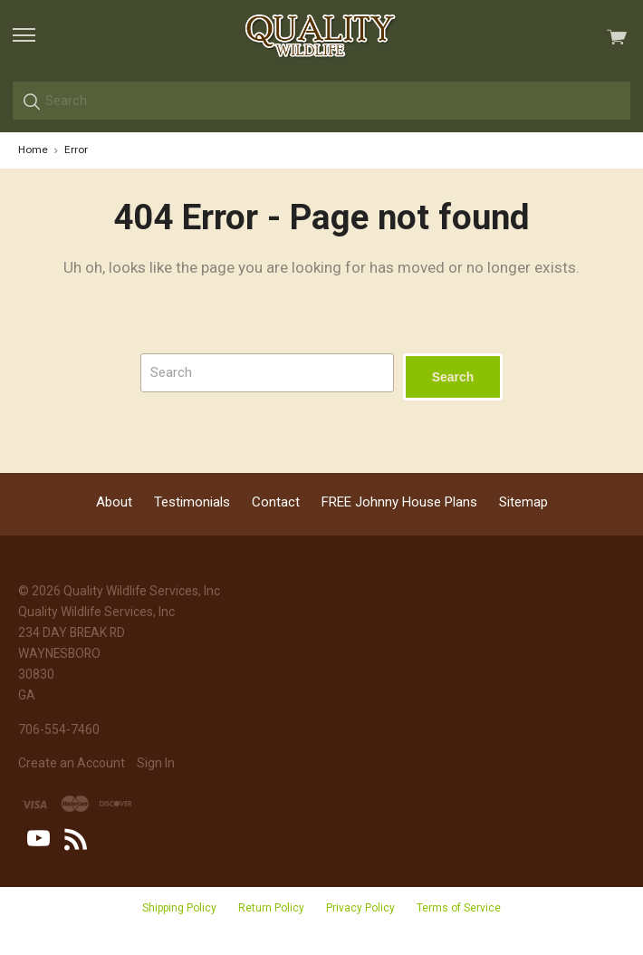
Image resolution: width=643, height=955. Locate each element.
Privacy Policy (360, 908)
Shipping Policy (179, 908)
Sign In (156, 763)
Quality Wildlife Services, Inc (141, 591)
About (114, 502)
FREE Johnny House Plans (399, 502)
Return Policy (271, 908)
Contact (276, 502)
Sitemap (523, 502)
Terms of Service (459, 908)
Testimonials (192, 502)
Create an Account (71, 763)
